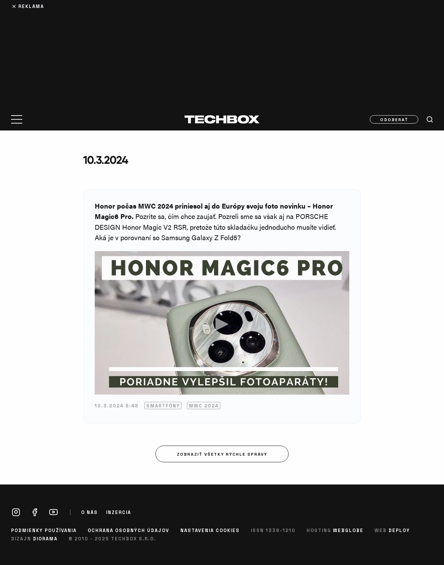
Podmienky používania (44, 530)
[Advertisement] (222, 53)
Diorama (45, 538)
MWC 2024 (204, 405)
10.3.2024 (105, 160)
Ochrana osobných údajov (128, 530)
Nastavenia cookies (210, 530)
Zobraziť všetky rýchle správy (222, 454)
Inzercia (118, 512)
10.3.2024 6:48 (117, 405)
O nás (89, 512)
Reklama (31, 6)
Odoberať (394, 119)
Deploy (399, 530)
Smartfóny (163, 405)
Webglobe (348, 530)
